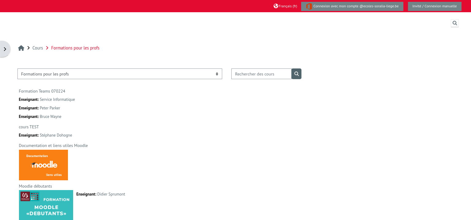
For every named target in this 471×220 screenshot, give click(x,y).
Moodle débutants (35, 186)
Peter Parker (50, 108)
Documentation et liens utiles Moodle (53, 145)
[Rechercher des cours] (261, 73)
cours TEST (29, 127)
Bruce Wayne (51, 116)
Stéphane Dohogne (56, 135)
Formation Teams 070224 (42, 91)
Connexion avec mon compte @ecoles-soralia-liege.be (352, 6)
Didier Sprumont (111, 194)
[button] (285, 6)
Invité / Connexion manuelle (435, 6)
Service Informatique (57, 99)
